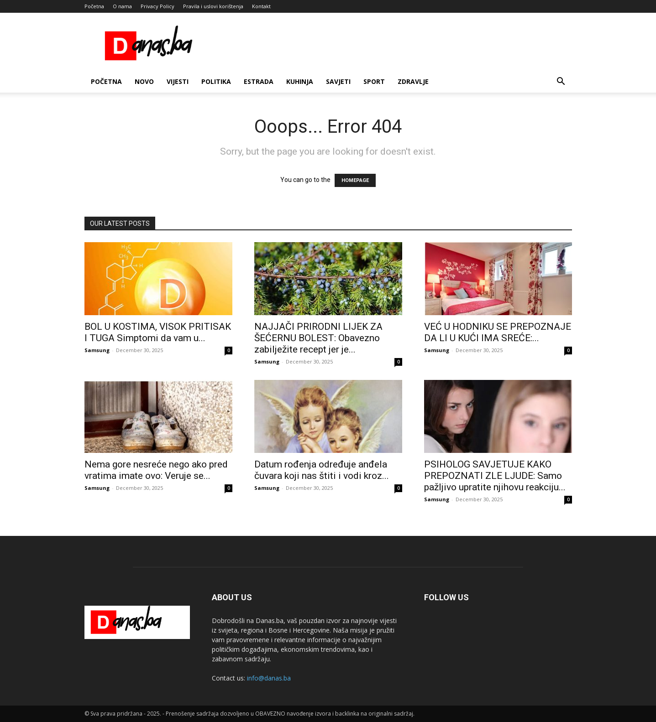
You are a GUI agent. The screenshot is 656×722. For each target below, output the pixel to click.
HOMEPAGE (355, 180)
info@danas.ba (269, 678)
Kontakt (261, 6)
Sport (374, 81)
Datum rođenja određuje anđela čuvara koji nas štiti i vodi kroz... (321, 470)
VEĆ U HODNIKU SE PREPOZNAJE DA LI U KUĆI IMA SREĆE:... (497, 332)
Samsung (97, 350)
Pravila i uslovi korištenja (213, 6)
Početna (94, 6)
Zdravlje (413, 81)
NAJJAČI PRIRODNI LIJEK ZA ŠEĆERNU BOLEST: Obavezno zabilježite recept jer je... (318, 338)
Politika (216, 81)
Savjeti (338, 81)
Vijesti (178, 81)
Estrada (258, 81)
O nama (122, 6)
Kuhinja (299, 81)
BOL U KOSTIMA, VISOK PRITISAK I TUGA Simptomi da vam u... (157, 332)
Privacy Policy (157, 6)
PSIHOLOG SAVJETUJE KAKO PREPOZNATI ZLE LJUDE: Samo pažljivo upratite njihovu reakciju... (495, 476)
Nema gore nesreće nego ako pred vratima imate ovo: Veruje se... (156, 470)
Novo (144, 81)
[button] (561, 82)
